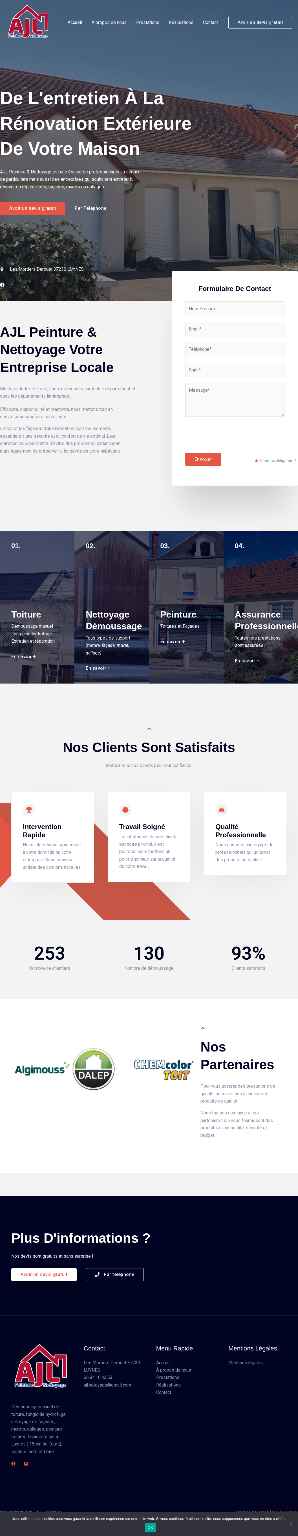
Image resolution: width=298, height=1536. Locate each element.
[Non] (291, 1524)
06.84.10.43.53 (98, 1377)
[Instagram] (26, 1464)
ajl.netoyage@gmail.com (107, 1385)
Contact (210, 22)
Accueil (77, 22)
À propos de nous (111, 22)
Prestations (149, 22)
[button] (260, 22)
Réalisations (182, 22)
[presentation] (228, 433)
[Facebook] (13, 1464)
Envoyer (203, 459)
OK (150, 1528)
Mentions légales (245, 1362)
